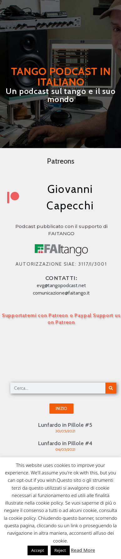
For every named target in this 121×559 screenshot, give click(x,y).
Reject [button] (60, 550)
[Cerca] (110, 388)
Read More (83, 550)
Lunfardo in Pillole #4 (65, 443)
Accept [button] (37, 550)
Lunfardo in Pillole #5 (65, 425)
